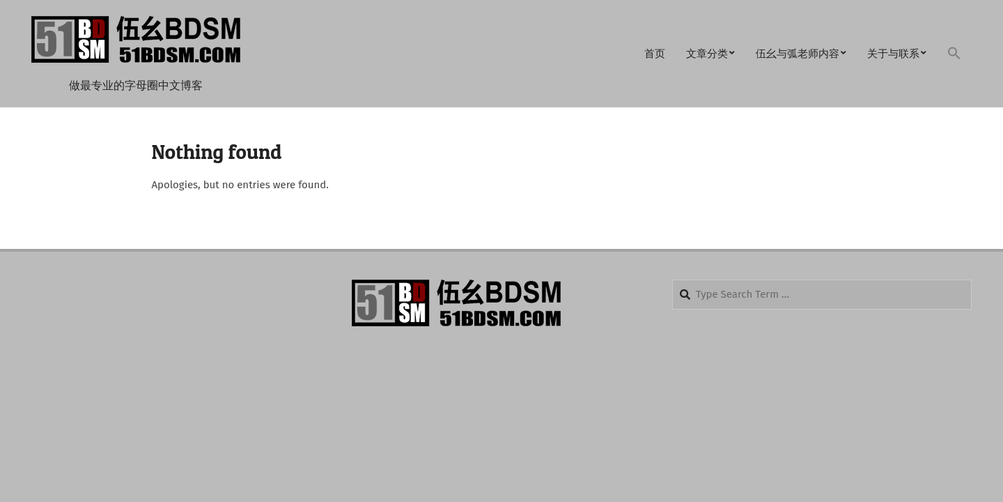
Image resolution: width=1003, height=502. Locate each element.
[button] (954, 54)
